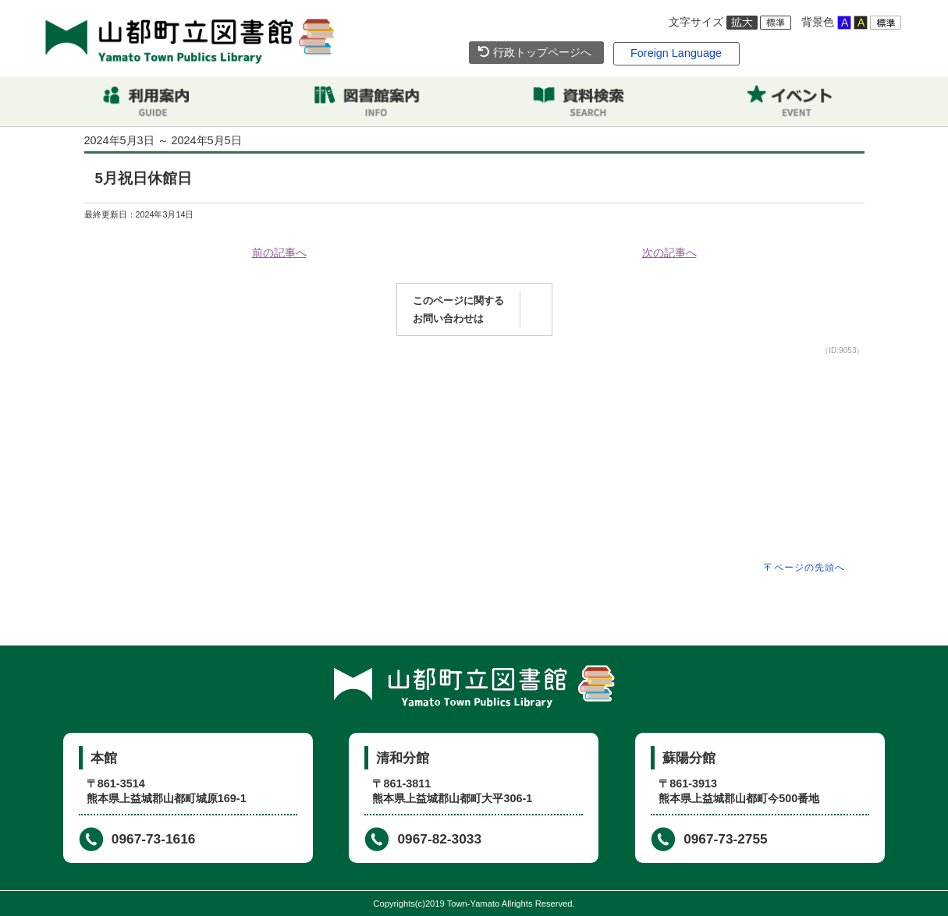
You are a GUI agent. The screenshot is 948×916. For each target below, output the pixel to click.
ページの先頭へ (809, 567)
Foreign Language (676, 53)
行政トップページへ (534, 52)
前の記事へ (279, 252)
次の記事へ (669, 252)
